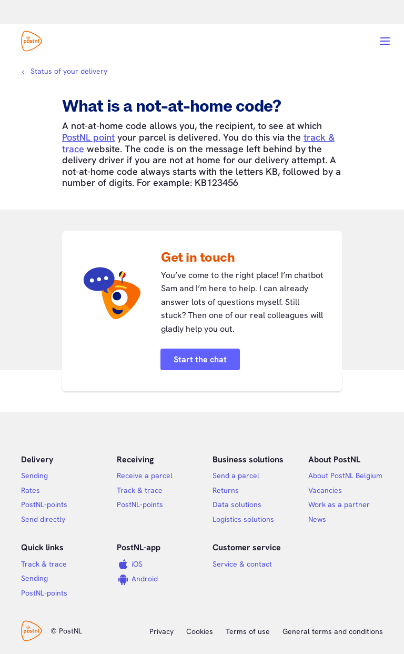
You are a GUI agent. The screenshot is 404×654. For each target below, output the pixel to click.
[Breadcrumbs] (64, 71)
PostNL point (88, 137)
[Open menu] (385, 41)
